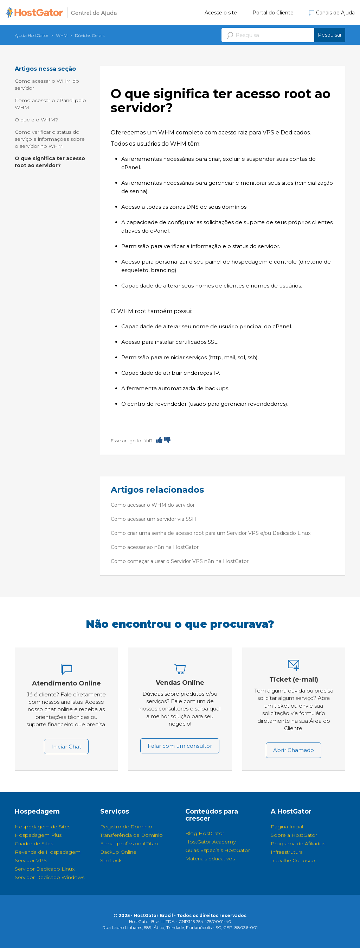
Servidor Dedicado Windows (49, 877)
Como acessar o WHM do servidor (47, 84)
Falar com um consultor (180, 745)
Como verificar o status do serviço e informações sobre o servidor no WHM (50, 139)
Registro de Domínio (126, 826)
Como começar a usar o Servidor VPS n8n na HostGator (180, 561)
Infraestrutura (287, 852)
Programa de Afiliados (298, 843)
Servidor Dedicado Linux (45, 869)
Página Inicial (287, 826)
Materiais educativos (210, 858)
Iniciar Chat (66, 746)
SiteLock (111, 860)
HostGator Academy (210, 842)
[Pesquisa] (283, 35)
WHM (62, 35)
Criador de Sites (34, 843)
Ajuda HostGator (32, 35)
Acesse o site (221, 13)
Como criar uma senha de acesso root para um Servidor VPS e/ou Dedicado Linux (210, 533)
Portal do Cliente (273, 13)
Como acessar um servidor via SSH (153, 519)
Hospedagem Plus (38, 835)
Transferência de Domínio (131, 835)
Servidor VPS (31, 860)
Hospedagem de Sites (42, 826)
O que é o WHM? (36, 119)
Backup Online (118, 852)
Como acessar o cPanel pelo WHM (50, 103)
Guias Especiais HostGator (217, 850)
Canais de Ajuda (332, 13)
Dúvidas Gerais (89, 35)
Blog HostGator (204, 833)
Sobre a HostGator (294, 835)
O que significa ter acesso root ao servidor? (50, 162)
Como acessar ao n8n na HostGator (155, 547)
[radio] (159, 440)
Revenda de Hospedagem (48, 852)
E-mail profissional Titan (129, 843)
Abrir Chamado (293, 750)
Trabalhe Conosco (293, 860)
